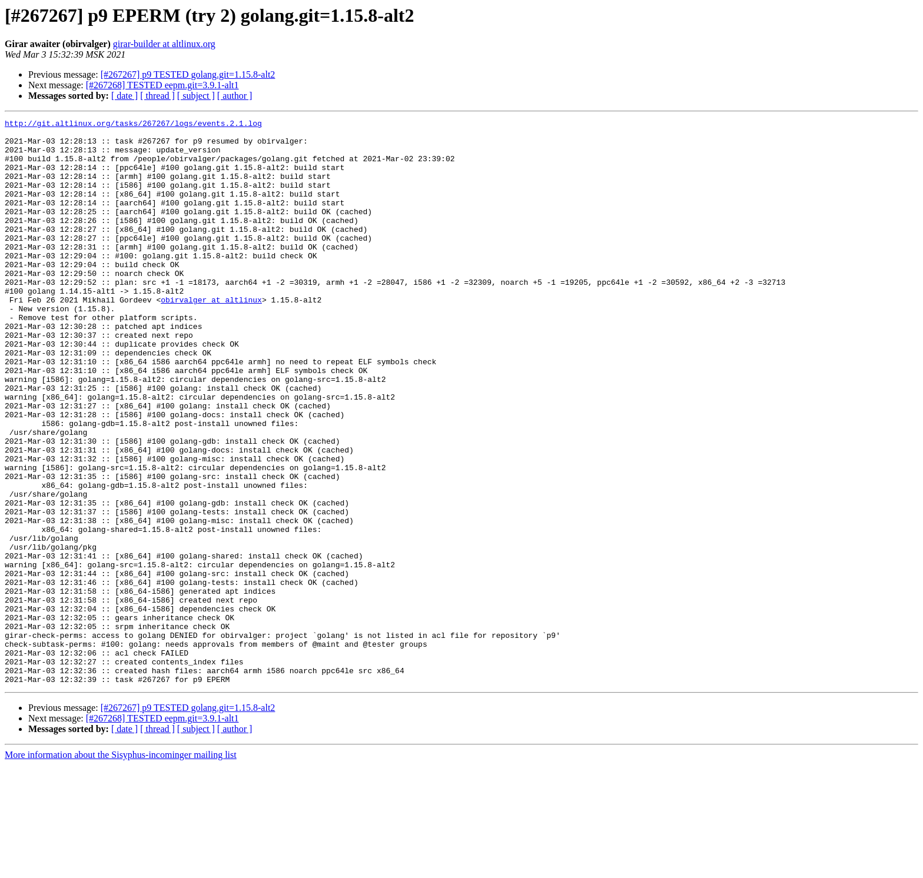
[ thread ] (157, 96)
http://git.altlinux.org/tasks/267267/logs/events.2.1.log (133, 124)
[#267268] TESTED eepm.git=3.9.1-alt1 (162, 85)
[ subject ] (196, 96)
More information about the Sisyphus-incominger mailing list (121, 868)
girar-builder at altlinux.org (164, 44)
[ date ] (124, 96)
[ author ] (235, 96)
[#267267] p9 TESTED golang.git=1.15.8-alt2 (188, 74)
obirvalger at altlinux (211, 336)
